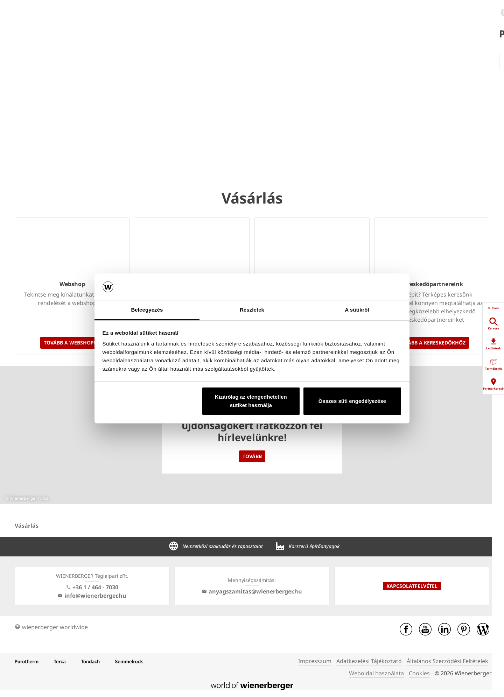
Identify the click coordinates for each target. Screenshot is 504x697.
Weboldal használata (376, 673)
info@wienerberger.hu (92, 595)
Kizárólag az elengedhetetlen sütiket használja (251, 401)
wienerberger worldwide (51, 627)
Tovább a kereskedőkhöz (431, 342)
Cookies (419, 673)
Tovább (252, 456)
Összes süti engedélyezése (352, 401)
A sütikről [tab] (357, 310)
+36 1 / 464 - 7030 (92, 587)
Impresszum (314, 661)
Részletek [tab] (252, 310)
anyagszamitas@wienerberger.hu (252, 591)
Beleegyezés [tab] (147, 310)
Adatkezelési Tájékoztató (369, 661)
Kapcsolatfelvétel (412, 586)
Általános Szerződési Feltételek (447, 661)
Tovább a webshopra (72, 342)
